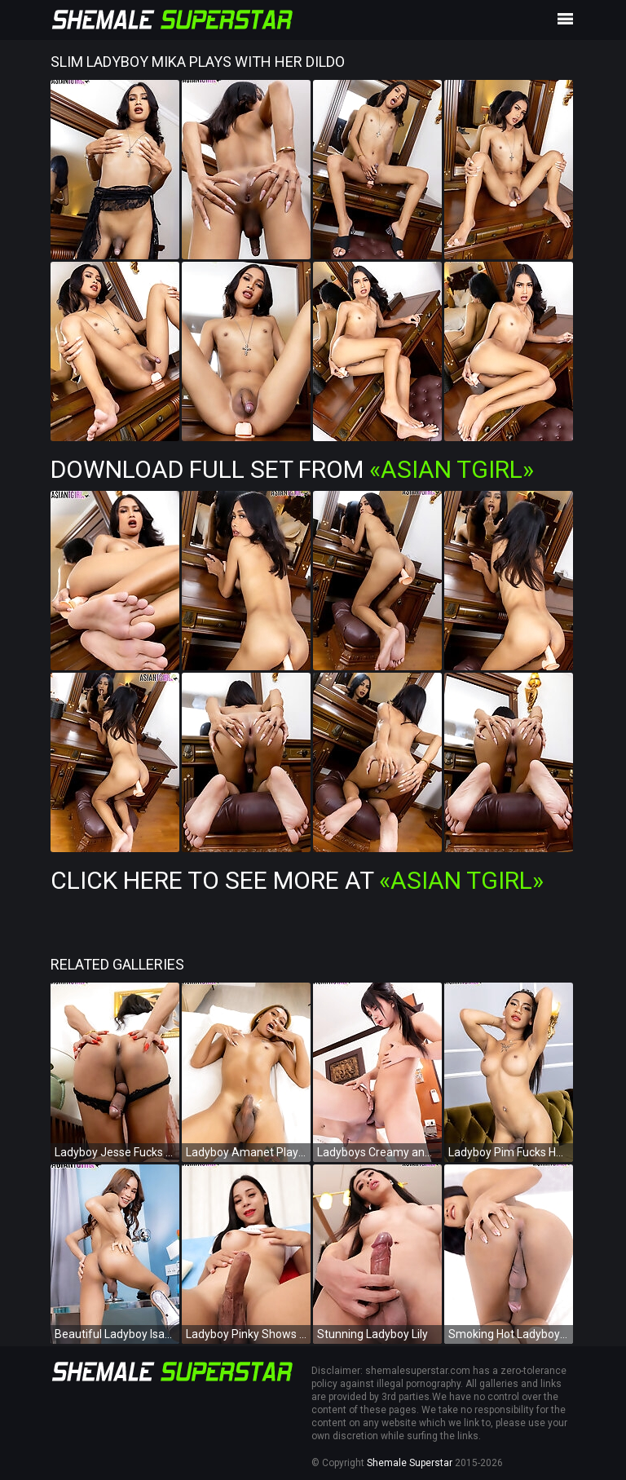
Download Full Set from (292, 469)
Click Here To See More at (297, 880)
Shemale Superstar (409, 1463)
